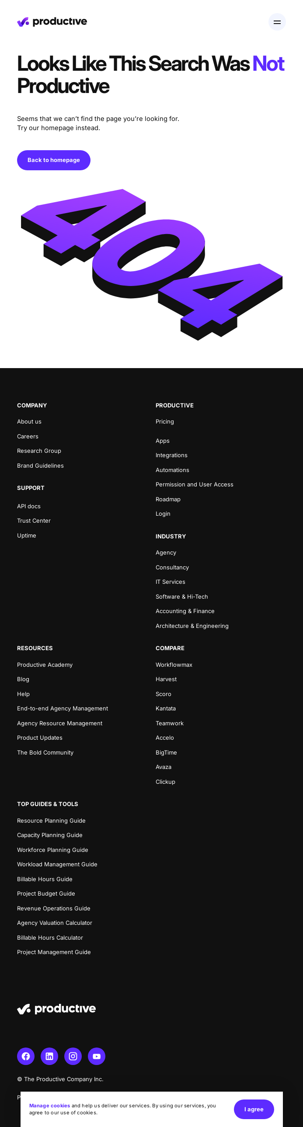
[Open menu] (277, 22)
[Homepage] (52, 22)
